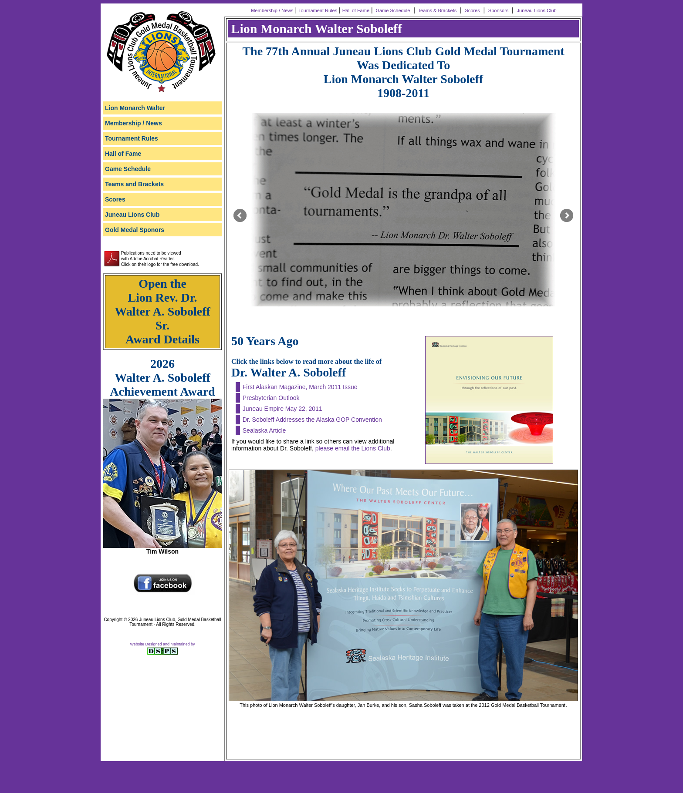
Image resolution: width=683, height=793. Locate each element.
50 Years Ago (265, 341)
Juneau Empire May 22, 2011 (282, 408)
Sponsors (498, 10)
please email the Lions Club (352, 448)
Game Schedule (392, 10)
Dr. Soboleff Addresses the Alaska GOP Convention (312, 419)
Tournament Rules (317, 10)
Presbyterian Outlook (271, 397)
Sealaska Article (264, 430)
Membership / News (271, 10)
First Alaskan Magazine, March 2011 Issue (300, 386)
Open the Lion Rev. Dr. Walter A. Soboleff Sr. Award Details (162, 311)
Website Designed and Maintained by (162, 644)
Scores (472, 10)
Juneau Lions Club (537, 10)
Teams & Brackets (437, 10)
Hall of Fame (355, 10)
